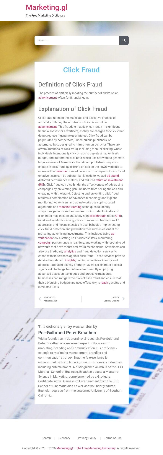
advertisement (47, 97)
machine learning (70, 207)
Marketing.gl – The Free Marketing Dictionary (85, 448)
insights (70, 260)
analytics (70, 251)
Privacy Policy (87, 438)
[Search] (124, 40)
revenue (61, 171)
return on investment (109, 180)
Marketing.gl (47, 7)
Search (46, 438)
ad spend (113, 175)
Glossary (64, 438)
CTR (118, 216)
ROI (41, 184)
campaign (44, 242)
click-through (97, 216)
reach (104, 282)
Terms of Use (112, 438)
